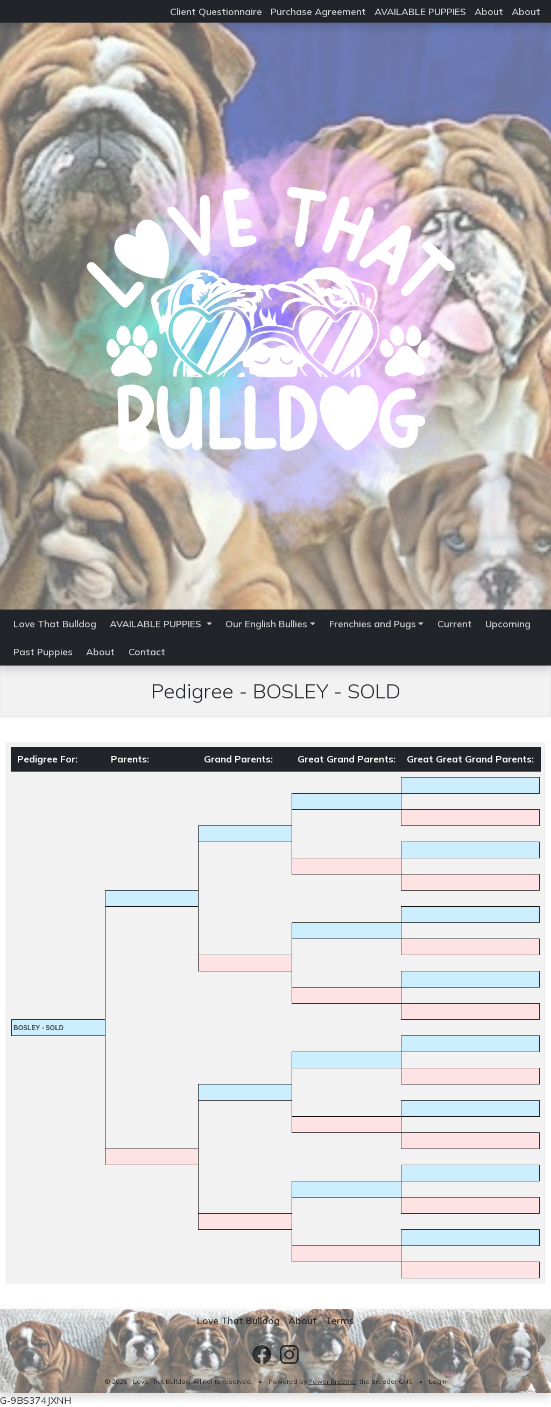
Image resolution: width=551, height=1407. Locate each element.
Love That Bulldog (54, 623)
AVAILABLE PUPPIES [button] (157, 623)
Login (438, 1381)
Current (454, 623)
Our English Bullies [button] (266, 623)
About (489, 11)
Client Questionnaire (216, 11)
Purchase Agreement (318, 11)
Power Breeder (332, 1381)
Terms (340, 1320)
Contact (147, 651)
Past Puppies (43, 651)
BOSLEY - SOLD (38, 1028)
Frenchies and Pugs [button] (372, 623)
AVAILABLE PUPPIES (420, 11)
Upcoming (508, 623)
